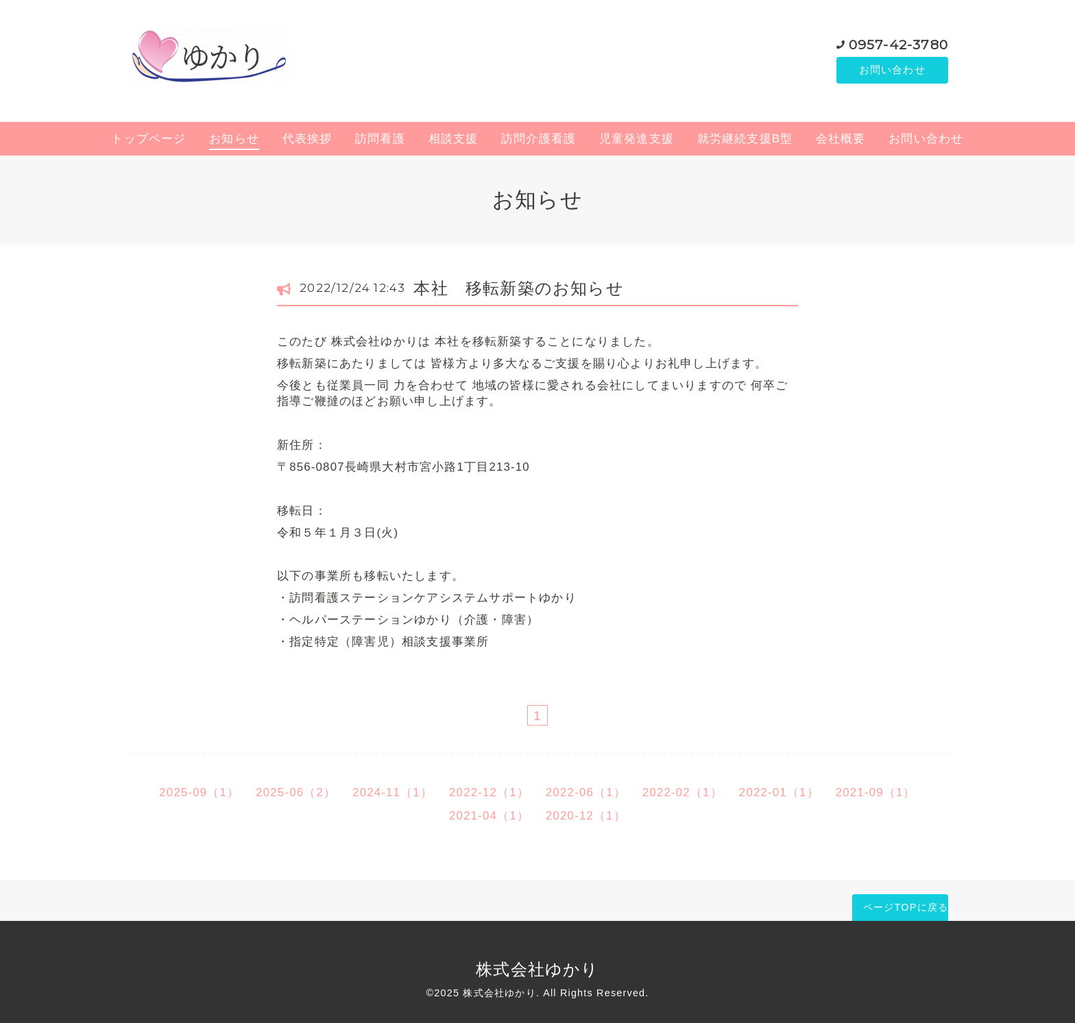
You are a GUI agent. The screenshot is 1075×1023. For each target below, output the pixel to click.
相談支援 (453, 138)
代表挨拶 (307, 138)
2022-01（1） (779, 792)
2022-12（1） (489, 792)
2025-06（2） (296, 792)
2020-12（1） (586, 815)
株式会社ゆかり (537, 969)
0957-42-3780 (898, 43)
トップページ (148, 138)
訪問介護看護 (538, 138)
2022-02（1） (682, 792)
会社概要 (841, 138)
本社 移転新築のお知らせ (518, 288)
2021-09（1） (876, 792)
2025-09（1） (199, 792)
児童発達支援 (636, 138)
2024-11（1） (392, 792)
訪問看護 (380, 138)
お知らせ (234, 138)
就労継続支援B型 (745, 138)
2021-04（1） (489, 815)
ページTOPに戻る (905, 907)
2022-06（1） (586, 792)
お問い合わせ (892, 69)
